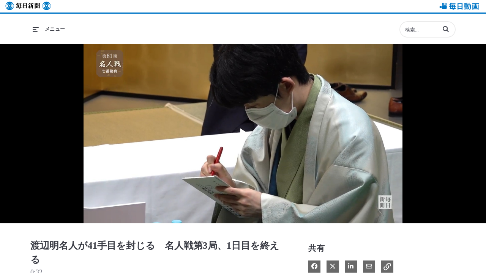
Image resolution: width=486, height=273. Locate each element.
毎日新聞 (28, 6)
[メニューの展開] (49, 29)
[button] (446, 29)
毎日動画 (458, 6)
